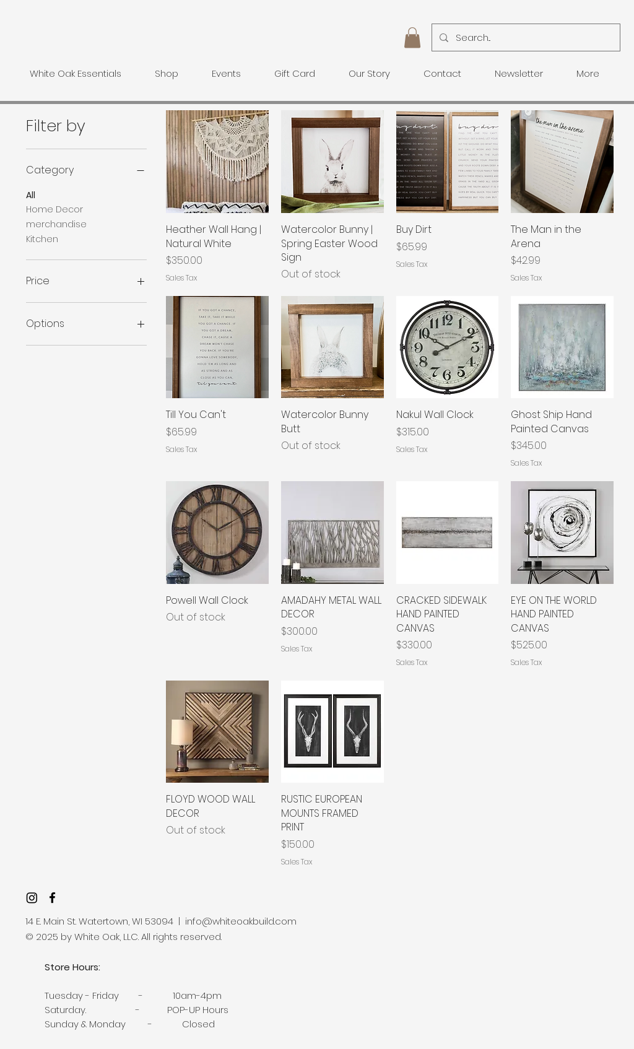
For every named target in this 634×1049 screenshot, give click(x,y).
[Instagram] (32, 897)
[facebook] (52, 897)
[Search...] (525, 37)
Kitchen (42, 238)
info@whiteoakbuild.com (241, 921)
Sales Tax (181, 278)
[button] (412, 37)
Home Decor (54, 208)
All (30, 194)
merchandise (56, 223)
